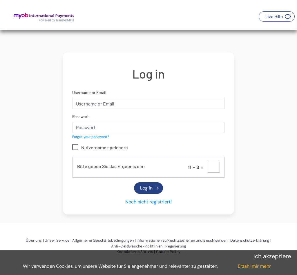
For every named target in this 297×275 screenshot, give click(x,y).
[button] (277, 16)
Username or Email (89, 92)
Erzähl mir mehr (254, 266)
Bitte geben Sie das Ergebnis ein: (111, 166)
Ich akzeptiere (272, 256)
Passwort (80, 116)
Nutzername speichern (104, 147)
